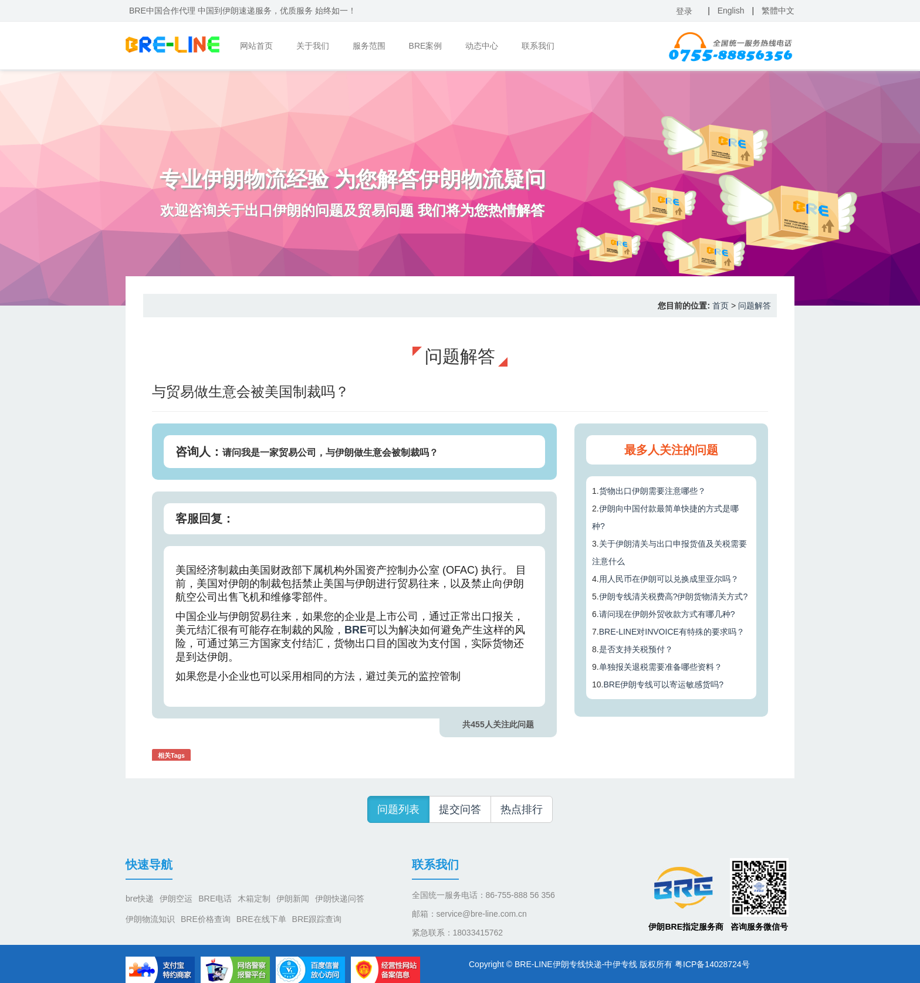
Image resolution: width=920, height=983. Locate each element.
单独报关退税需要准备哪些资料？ (660, 667)
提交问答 (460, 809)
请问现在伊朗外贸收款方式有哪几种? (667, 614)
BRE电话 (215, 898)
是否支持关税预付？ (636, 649)
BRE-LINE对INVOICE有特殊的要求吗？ (672, 631)
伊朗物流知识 (150, 919)
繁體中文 (778, 10)
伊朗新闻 (292, 898)
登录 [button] (684, 11)
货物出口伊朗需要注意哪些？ (652, 491)
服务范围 (369, 45)
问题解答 (754, 305)
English (731, 10)
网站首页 (256, 45)
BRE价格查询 (206, 919)
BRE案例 (425, 45)
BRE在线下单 (261, 919)
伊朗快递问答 (339, 898)
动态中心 (481, 45)
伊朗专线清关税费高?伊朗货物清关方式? (673, 596)
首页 (720, 305)
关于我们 (312, 45)
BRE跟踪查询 (317, 919)
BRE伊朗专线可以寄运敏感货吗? (663, 684)
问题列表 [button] (398, 809)
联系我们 (538, 45)
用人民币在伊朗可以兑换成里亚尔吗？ (669, 579)
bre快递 (140, 898)
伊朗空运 (176, 898)
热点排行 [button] (521, 809)
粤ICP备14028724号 (712, 964)
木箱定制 (254, 898)
